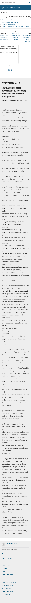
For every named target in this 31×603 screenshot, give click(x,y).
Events (4, 571)
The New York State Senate (9, 2)
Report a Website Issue (10, 582)
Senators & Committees (10, 562)
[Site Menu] (29, 2)
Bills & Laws (6, 565)
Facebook (7, 69)
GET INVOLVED (6, 594)
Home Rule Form (7, 585)
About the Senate (8, 574)
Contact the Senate (9, 579)
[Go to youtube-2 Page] (3, 553)
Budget (4, 568)
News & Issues (7, 559)
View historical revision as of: (8, 52)
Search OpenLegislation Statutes (20, 16)
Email (11, 70)
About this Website (9, 591)
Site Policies (6, 588)
